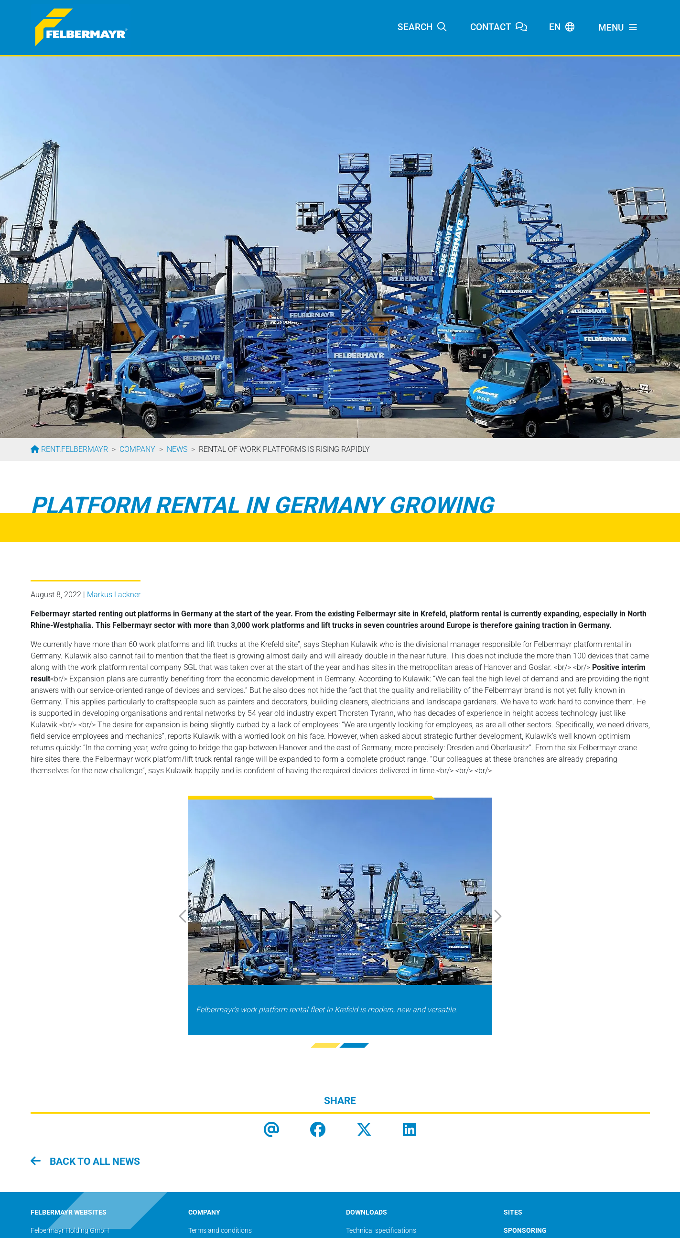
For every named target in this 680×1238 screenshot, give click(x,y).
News (177, 449)
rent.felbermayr (73, 449)
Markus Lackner (113, 594)
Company (137, 449)
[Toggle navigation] (618, 28)
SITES (513, 1212)
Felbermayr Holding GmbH (70, 1231)
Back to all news (93, 1161)
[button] (193, 916)
